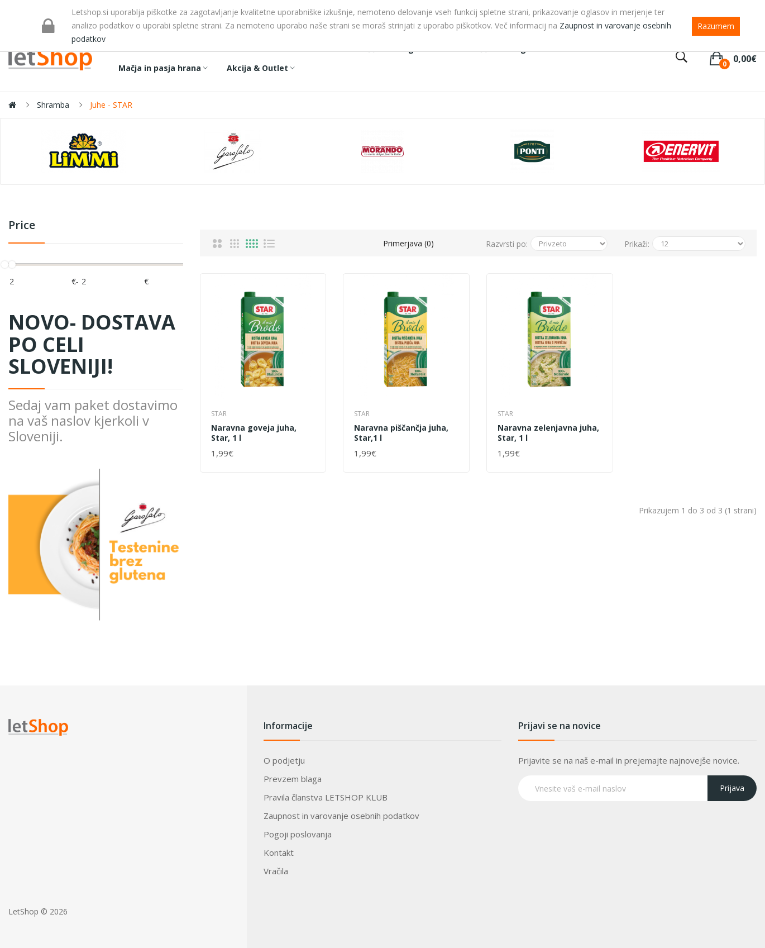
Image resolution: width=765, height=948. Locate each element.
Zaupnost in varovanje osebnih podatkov (341, 815)
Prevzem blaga (293, 778)
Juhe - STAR (111, 104)
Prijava (732, 788)
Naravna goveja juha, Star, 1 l (254, 433)
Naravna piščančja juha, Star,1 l (401, 433)
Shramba (53, 104)
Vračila (276, 870)
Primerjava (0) (408, 243)
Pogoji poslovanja (298, 834)
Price (21, 225)
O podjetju (284, 760)
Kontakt (279, 852)
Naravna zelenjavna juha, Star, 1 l (548, 433)
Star (219, 413)
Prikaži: (636, 244)
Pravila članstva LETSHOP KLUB (326, 797)
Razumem (715, 26)
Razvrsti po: (507, 244)
